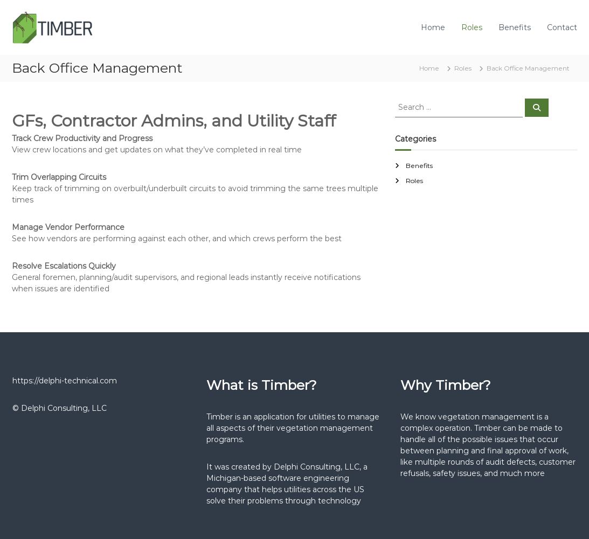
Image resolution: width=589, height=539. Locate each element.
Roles (471, 27)
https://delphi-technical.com (64, 381)
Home (433, 27)
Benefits (514, 27)
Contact (562, 27)
